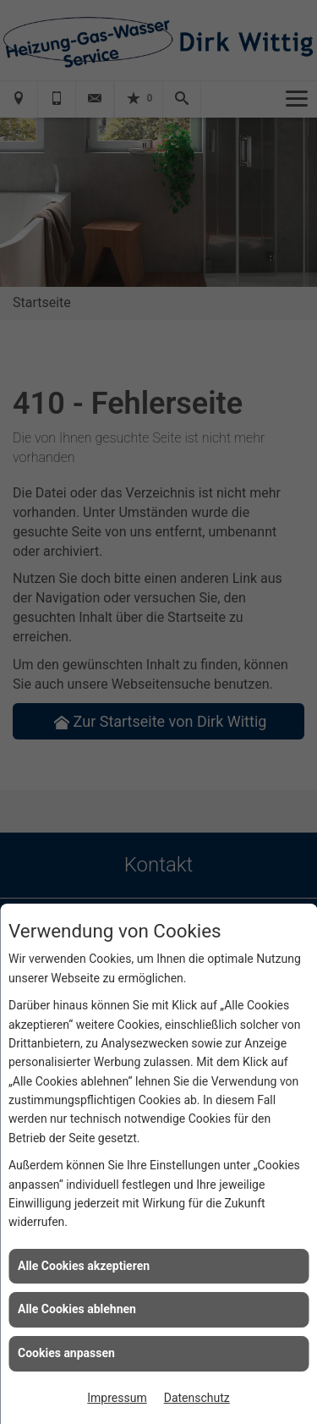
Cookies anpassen (66, 1353)
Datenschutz (197, 1398)
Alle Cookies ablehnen (77, 1309)
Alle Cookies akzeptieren (84, 1266)
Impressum (116, 1398)
